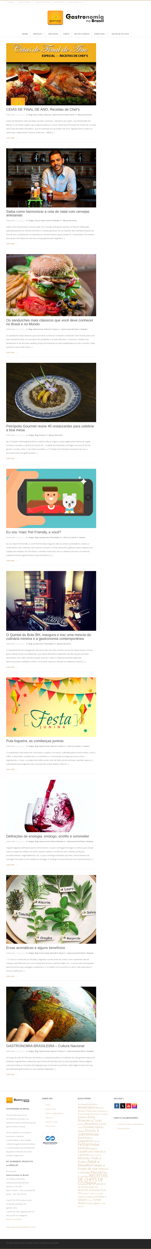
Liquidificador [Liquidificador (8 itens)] (86, 1151)
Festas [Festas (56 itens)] (84, 1144)
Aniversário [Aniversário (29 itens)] (86, 1107)
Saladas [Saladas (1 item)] (100, 1194)
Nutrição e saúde (57, 953)
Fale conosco (76, 2)
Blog (30, 115)
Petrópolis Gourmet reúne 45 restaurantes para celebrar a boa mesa (50, 428)
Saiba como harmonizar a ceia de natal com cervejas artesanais (47, 213)
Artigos (31, 220)
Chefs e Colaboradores (54, 1113)
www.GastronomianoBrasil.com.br (21, 1227)
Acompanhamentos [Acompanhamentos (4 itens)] (88, 1104)
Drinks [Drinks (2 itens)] (97, 1141)
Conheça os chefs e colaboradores (130, 1124)
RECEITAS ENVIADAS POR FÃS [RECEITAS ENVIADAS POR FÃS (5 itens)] (92, 1192)
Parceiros (59, 2)
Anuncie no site (42, 2)
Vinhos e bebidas (52, 220)
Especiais (47, 115)
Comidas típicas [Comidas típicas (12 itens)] (93, 1127)
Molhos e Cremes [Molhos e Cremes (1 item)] (95, 1155)
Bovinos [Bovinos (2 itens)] (81, 1124)
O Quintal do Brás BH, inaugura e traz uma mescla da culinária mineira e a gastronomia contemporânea (48, 637)
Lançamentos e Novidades (49, 537)
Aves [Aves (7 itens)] (89, 1111)
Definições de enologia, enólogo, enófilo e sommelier (47, 836)
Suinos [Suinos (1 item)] (90, 1200)
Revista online (68, 115)
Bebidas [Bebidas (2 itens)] (87, 1114)
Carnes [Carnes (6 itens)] (102, 1124)
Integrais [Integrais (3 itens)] (93, 1148)
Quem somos (24, 2)
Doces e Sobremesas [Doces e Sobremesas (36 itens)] (88, 1132)
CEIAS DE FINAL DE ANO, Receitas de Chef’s (43, 109)
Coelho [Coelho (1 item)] (80, 1127)
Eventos (42, 435)
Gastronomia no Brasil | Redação (74, 329)
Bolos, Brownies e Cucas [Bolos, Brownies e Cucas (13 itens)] (90, 1118)
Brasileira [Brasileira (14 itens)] (91, 1124)
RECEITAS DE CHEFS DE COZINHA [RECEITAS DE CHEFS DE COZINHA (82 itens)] (93, 1179)
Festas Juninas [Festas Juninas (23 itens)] (88, 1146)
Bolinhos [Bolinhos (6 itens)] (82, 1117)
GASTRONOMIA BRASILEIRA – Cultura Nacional (45, 1046)
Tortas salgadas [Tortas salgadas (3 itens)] (93, 1203)
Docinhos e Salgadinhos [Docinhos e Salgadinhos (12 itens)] (86, 1139)
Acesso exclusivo (123, 1128)
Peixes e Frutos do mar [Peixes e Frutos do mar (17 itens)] (91, 1167)
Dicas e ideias (38, 115)
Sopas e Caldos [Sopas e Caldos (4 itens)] (86, 1196)
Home (11, 2)
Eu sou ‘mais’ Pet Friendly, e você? (33, 532)
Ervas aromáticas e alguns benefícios (35, 948)
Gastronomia (57, 115)
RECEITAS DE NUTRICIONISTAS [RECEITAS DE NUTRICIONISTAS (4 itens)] (92, 1186)
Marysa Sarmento (85, 115)
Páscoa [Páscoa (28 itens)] (96, 1172)
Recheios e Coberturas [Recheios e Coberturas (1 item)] (89, 1194)
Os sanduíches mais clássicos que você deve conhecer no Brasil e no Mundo (49, 322)
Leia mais (10, 138)
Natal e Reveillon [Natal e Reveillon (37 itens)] (89, 1163)
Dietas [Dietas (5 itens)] (81, 1131)
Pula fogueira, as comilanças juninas (35, 741)
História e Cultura (51, 329)
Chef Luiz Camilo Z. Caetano (74, 537)
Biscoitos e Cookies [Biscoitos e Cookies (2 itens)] (99, 1114)
